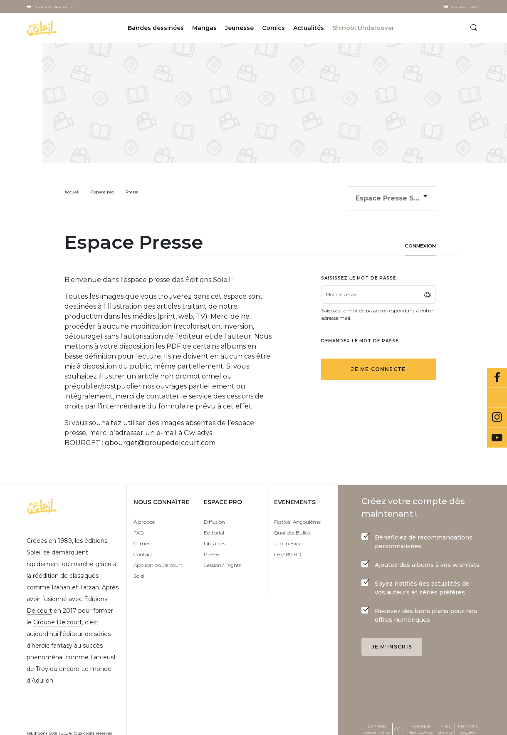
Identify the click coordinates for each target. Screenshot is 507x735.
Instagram (497, 418)
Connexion (419, 241)
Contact (143, 549)
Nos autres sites (55, 7)
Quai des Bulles (292, 528)
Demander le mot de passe (359, 336)
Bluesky (497, 398)
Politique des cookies (421, 724)
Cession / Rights (222, 560)
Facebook (497, 378)
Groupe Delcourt (57, 617)
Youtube (497, 438)
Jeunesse (239, 28)
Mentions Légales (467, 724)
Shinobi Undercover (363, 28)
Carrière (143, 538)
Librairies (214, 538)
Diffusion (214, 517)
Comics (273, 28)
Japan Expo (288, 538)
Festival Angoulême (297, 517)
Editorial (214, 528)
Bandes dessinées (156, 28)
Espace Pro (465, 7)
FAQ (138, 528)
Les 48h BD (287, 549)
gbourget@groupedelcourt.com (160, 438)
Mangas (204, 28)
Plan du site (445, 724)
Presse (132, 192)
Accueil (71, 192)
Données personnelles (377, 724)
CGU (399, 724)
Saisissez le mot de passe (358, 273)
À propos (144, 517)
